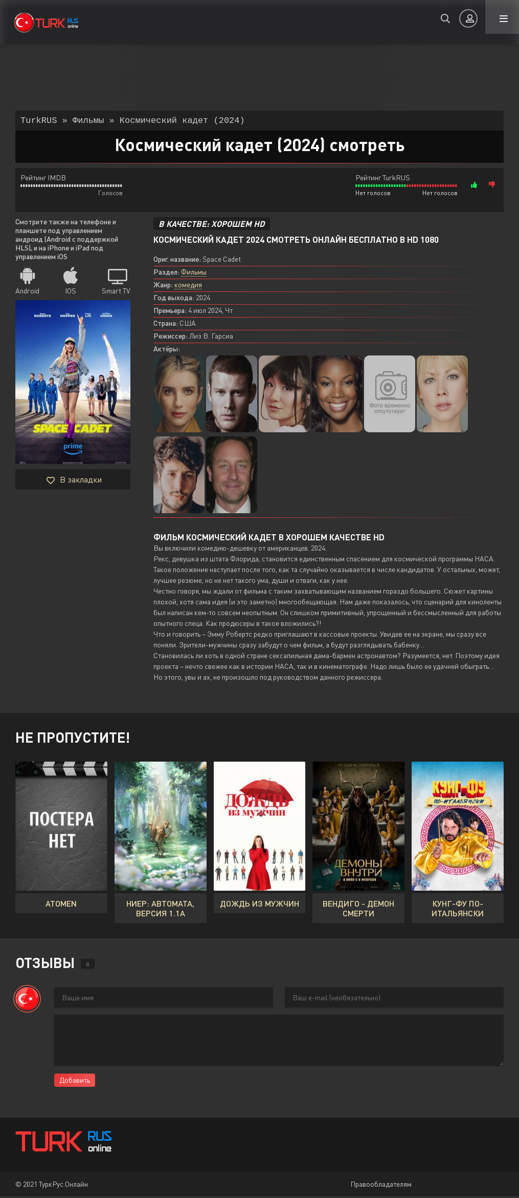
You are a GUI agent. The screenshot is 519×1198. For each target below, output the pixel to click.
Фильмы (194, 273)
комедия (188, 286)
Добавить (74, 1082)
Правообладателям (381, 1186)
